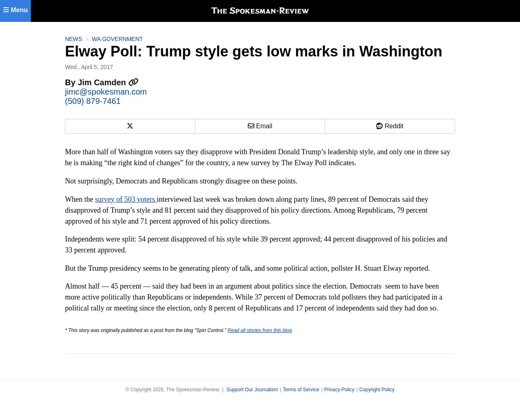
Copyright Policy (376, 389)
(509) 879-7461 (93, 101)
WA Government (117, 39)
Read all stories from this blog (260, 330)
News (73, 39)
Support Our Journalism (252, 389)
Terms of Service (301, 389)
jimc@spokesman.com (106, 91)
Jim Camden (108, 82)
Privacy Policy (339, 389)
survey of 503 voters (126, 199)
